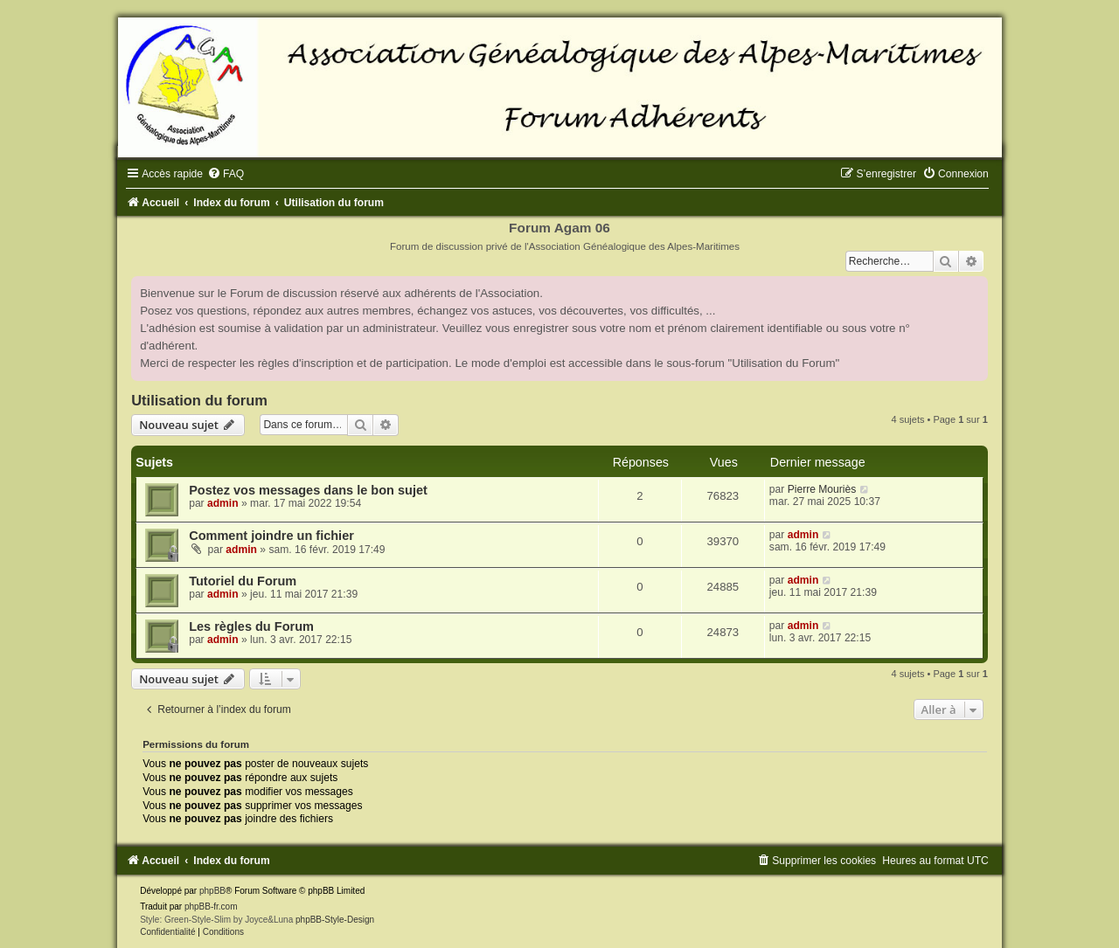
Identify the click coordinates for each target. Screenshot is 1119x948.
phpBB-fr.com (211, 906)
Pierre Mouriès (822, 489)
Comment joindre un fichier (271, 536)
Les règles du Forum (251, 626)
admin (223, 503)
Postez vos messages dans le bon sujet (308, 490)
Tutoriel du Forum (242, 581)
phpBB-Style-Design (334, 919)
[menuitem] (225, 174)
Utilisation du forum (199, 400)
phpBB (212, 891)
